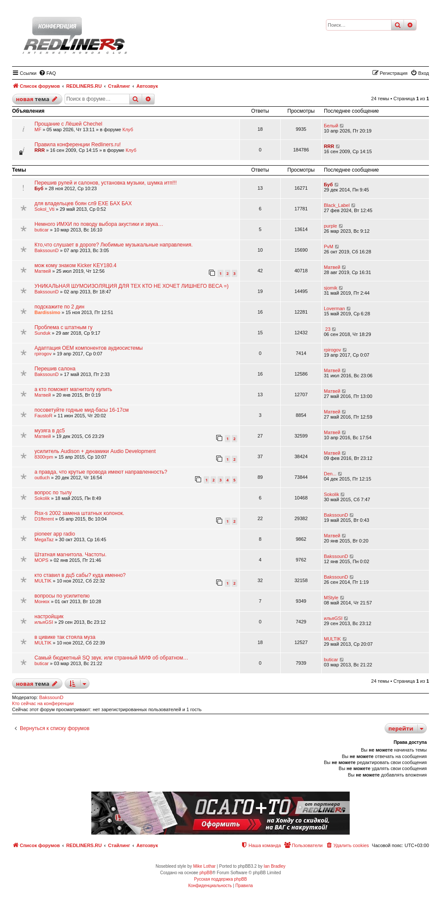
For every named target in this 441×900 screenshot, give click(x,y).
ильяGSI (43, 622)
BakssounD (46, 250)
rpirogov (43, 353)
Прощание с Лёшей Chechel (68, 124)
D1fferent (44, 518)
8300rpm (43, 456)
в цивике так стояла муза (65, 637)
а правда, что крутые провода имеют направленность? (100, 472)
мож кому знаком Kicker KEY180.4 (75, 265)
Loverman (334, 308)
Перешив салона (54, 369)
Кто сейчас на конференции (43, 703)
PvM (328, 246)
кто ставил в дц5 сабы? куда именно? (80, 575)
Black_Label (337, 205)
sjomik (330, 287)
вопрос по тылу (52, 493)
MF (37, 129)
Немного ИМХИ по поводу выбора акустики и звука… (98, 224)
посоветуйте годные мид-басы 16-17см (81, 410)
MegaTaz (44, 539)
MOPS (41, 560)
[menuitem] (47, 73)
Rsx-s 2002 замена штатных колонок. (79, 513)
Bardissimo (47, 312)
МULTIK (43, 580)
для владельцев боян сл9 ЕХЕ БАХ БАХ (83, 203)
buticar (41, 229)
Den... (330, 473)
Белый (331, 125)
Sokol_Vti (44, 209)
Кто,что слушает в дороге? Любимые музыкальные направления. (113, 245)
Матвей (42, 271)
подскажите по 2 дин (59, 307)
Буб (38, 188)
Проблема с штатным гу (63, 327)
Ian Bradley (275, 866)
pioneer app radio (54, 534)
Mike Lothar (204, 866)
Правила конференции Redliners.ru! (77, 145)
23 (327, 329)
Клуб (127, 129)
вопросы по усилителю (62, 596)
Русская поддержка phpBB (220, 879)
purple (330, 225)
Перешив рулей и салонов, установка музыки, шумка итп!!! (105, 183)
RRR (39, 150)
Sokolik (42, 498)
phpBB (205, 872)
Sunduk (42, 333)
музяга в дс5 (49, 431)
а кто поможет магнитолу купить (73, 389)
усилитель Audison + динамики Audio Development (95, 451)
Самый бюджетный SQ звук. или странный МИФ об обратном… (111, 658)
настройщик (48, 616)
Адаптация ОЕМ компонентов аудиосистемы (88, 348)
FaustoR (43, 415)
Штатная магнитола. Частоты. (70, 555)
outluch (42, 477)
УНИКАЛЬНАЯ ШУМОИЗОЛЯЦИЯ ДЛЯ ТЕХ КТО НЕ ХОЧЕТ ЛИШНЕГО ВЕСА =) (131, 286)
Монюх (42, 601)
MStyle (331, 597)
